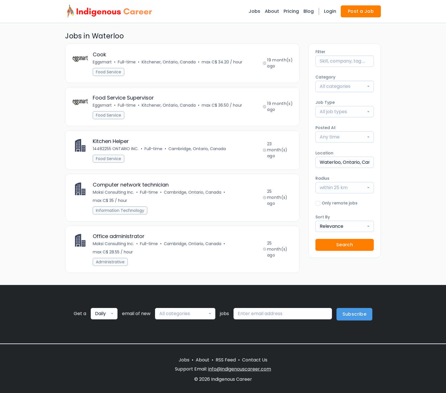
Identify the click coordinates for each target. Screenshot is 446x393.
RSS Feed (226, 360)
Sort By (322, 217)
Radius (322, 178)
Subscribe (354, 314)
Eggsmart (102, 62)
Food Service (108, 72)
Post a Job (361, 11)
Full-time (127, 62)
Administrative (110, 262)
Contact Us (254, 360)
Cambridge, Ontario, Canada (197, 149)
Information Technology (120, 211)
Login (330, 11)
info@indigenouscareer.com (239, 369)
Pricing (291, 11)
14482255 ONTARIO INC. (116, 149)
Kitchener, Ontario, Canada (169, 62)
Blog (308, 11)
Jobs (254, 11)
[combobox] (344, 86)
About (272, 11)
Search (344, 244)
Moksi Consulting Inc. (113, 192)
